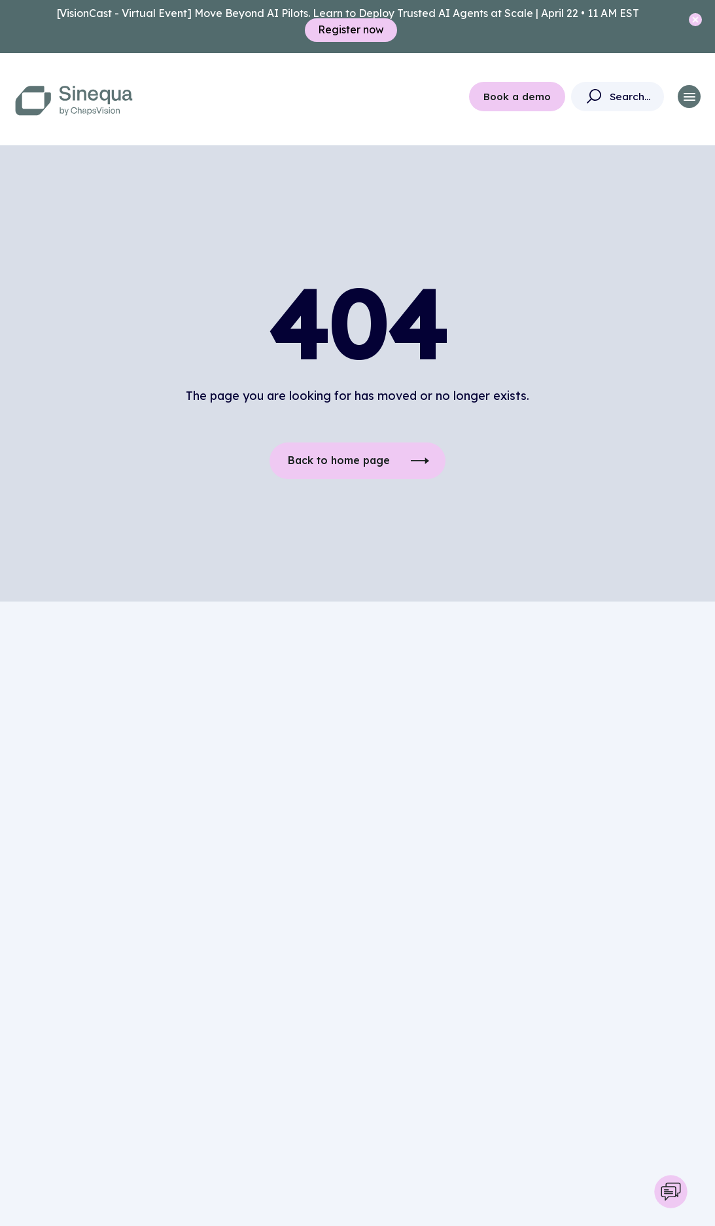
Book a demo (517, 96)
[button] (689, 96)
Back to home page (338, 460)
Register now (351, 30)
